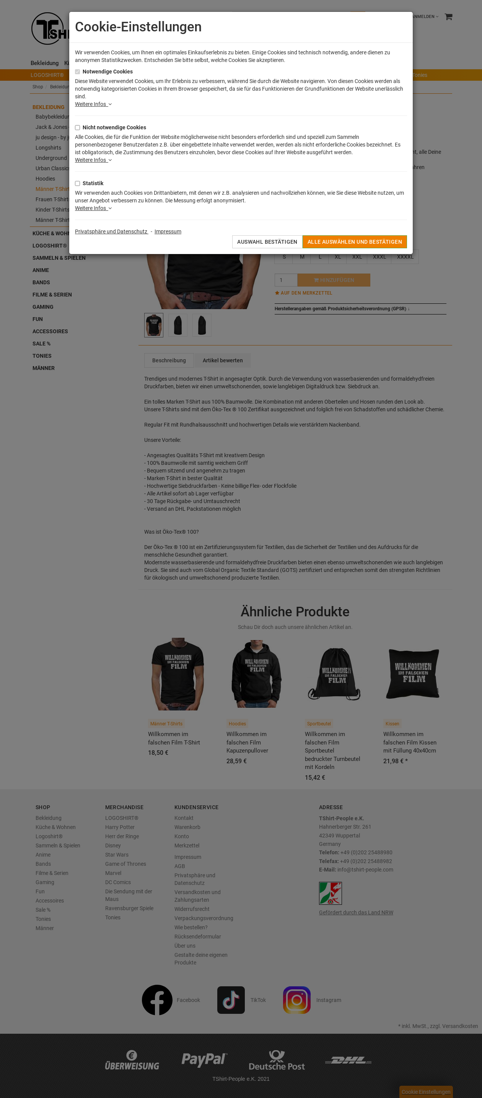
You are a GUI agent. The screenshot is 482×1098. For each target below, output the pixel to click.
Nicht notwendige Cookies (114, 127)
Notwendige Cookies (108, 71)
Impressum (168, 231)
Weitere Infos (93, 104)
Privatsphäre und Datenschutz (111, 231)
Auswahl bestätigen (267, 242)
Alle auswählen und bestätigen (355, 242)
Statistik (93, 183)
